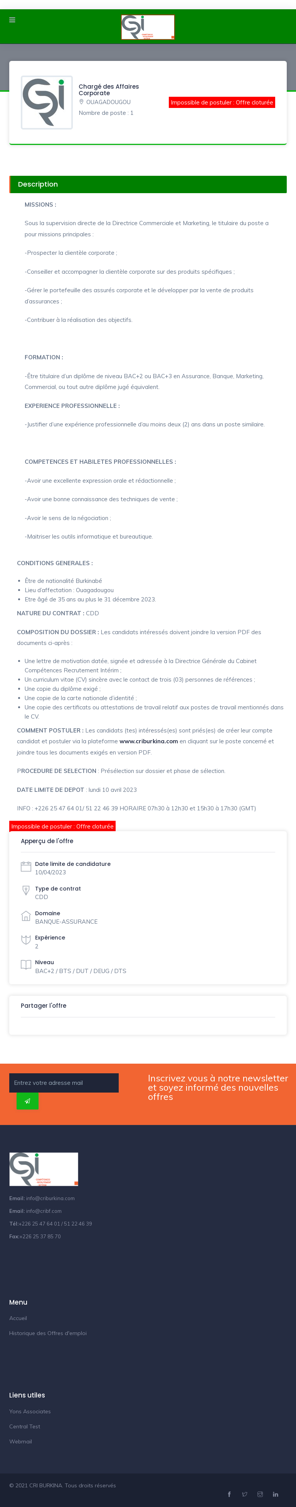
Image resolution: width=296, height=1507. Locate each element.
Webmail (20, 1441)
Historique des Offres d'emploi (48, 1333)
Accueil (18, 1318)
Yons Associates (30, 1411)
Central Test (24, 1426)
